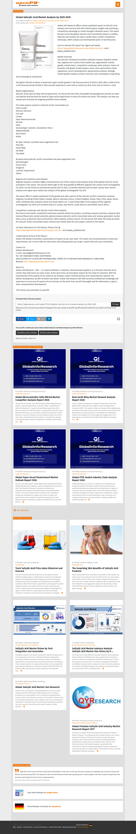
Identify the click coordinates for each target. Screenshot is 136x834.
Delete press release (27, 333)
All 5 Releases (21, 510)
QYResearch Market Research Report (84, 723)
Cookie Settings (82, 827)
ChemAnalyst (19, 565)
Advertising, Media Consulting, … (35, 681)
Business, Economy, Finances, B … (35, 391)
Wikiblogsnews (77, 565)
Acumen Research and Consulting (26, 645)
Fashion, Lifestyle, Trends (89, 562)
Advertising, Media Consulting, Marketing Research (50, 21)
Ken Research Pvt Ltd (22, 684)
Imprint (19, 827)
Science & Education (87, 643)
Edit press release (49, 333)
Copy (116, 304)
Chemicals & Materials (31, 562)
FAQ (14, 827)
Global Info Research (22, 394)
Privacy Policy (28, 827)
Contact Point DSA (55, 827)
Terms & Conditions (40, 827)
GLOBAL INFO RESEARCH (37, 23)
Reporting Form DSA (69, 827)
